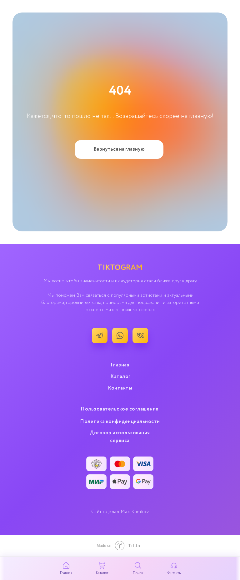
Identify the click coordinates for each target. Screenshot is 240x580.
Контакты (120, 388)
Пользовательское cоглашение (120, 409)
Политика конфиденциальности (120, 421)
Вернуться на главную (119, 149)
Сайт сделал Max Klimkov (120, 511)
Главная (120, 365)
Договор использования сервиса (120, 437)
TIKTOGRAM (120, 267)
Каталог (120, 376)
